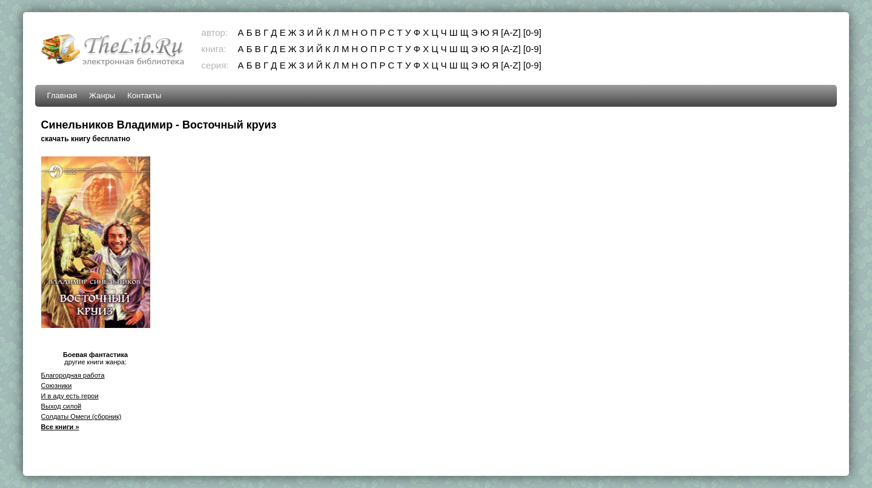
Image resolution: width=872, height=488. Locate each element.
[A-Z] (511, 32)
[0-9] (532, 32)
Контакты (144, 95)
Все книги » (60, 426)
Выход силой (61, 406)
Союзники (56, 385)
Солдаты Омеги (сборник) (81, 416)
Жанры (102, 95)
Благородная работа (73, 375)
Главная (62, 95)
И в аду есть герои (70, 395)
